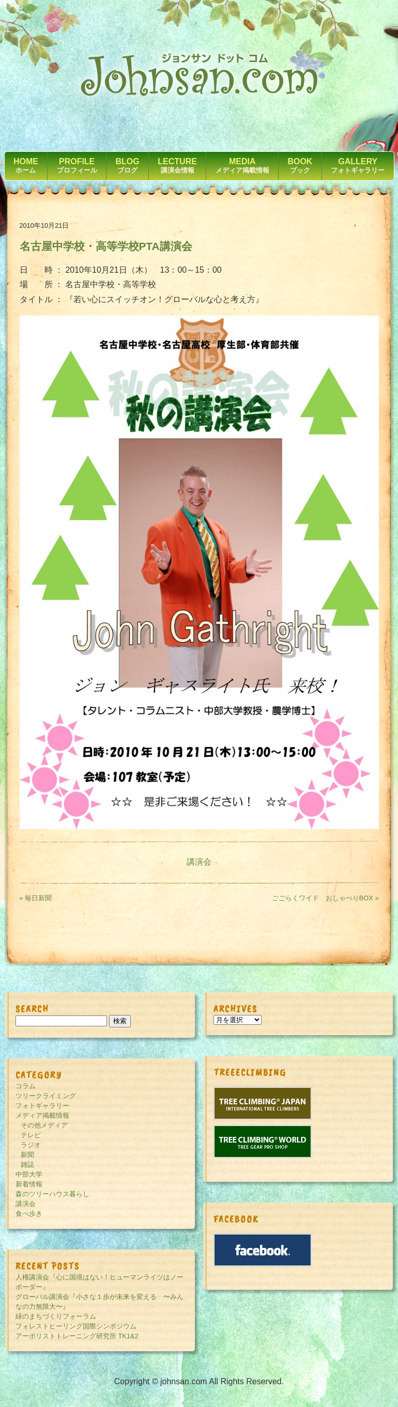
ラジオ (31, 1145)
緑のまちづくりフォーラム (56, 1316)
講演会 (199, 861)
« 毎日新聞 (36, 898)
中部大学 (29, 1174)
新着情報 (29, 1184)
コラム (26, 1086)
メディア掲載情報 (42, 1115)
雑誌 (27, 1164)
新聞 (27, 1155)
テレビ (31, 1135)
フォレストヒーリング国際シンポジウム (76, 1326)
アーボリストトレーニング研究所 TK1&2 (77, 1336)
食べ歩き (29, 1213)
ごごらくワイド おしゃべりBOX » (325, 898)
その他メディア (44, 1125)
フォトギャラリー (42, 1105)
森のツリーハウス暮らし (52, 1194)
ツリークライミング (46, 1096)
